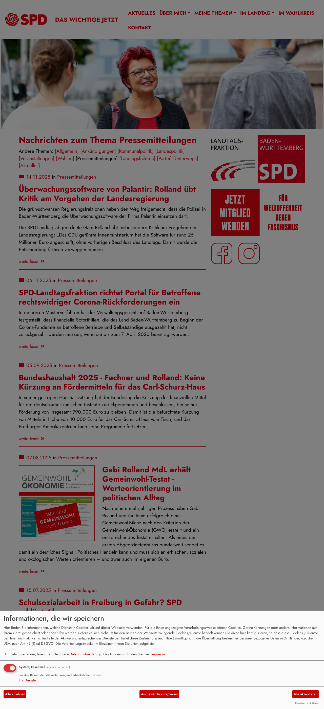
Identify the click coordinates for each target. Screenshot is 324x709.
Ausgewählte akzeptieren (159, 694)
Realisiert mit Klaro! (306, 703)
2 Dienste (27, 680)
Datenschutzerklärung (85, 654)
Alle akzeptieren (305, 694)
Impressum (159, 654)
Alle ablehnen (15, 694)
